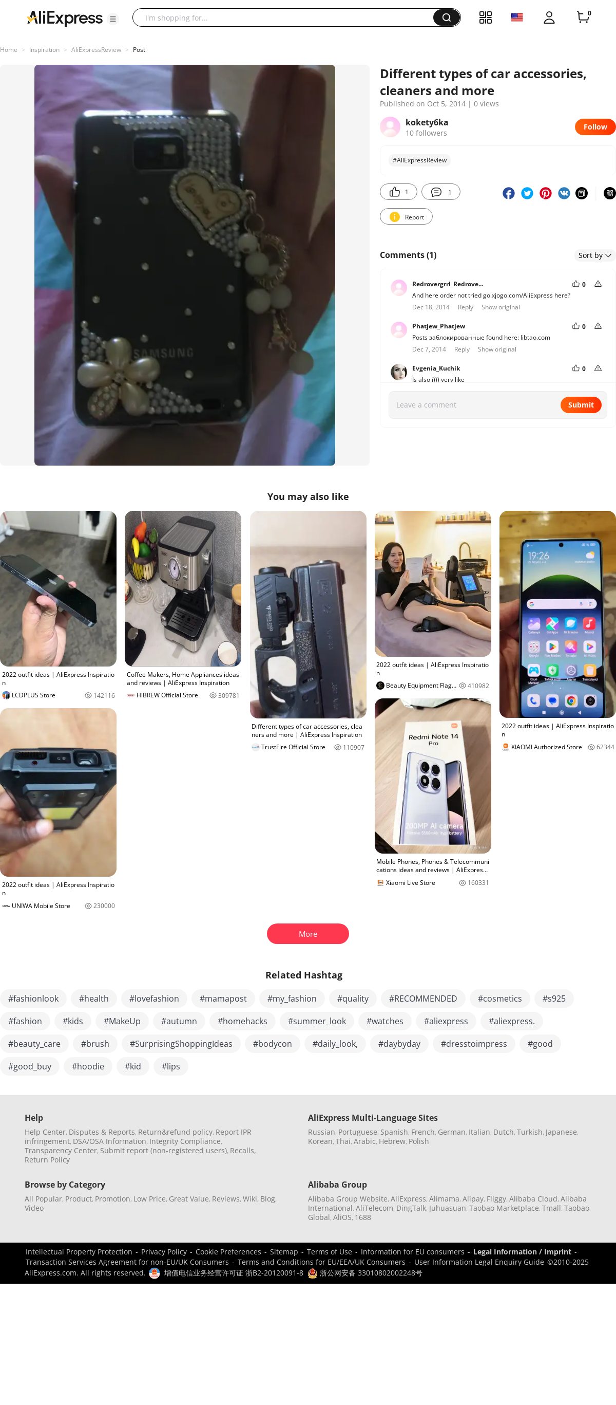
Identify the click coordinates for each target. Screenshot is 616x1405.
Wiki (250, 1199)
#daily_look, (335, 1043)
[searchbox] (286, 17)
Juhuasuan (447, 1208)
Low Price (149, 1199)
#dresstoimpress (474, 1043)
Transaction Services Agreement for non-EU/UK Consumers (127, 1262)
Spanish (394, 1132)
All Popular (43, 1199)
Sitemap (284, 1251)
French (423, 1132)
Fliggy (496, 1199)
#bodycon (272, 1043)
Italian (479, 1132)
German (452, 1132)
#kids (73, 1021)
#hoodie (88, 1066)
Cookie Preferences (228, 1251)
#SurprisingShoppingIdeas (181, 1043)
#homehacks (242, 1021)
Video (34, 1208)
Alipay (473, 1199)
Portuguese (357, 1132)
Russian (321, 1132)
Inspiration (44, 49)
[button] (113, 19)
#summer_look (317, 1021)
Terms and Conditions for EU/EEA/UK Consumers (322, 1262)
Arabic (365, 1141)
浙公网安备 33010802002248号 (364, 1273)
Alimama (444, 1199)
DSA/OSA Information (109, 1141)
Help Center (45, 1132)
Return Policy (47, 1159)
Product (78, 1199)
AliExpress (408, 1199)
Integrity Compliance (185, 1141)
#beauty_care (34, 1043)
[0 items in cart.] (583, 17)
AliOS (342, 1217)
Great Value (189, 1199)
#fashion (25, 1021)
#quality (353, 998)
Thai (343, 1141)
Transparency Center (61, 1150)
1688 (363, 1217)
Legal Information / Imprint (522, 1251)
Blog (267, 1199)
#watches (385, 1021)
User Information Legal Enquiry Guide (479, 1262)
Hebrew (392, 1141)
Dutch (503, 1132)
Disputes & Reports (102, 1132)
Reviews (226, 1199)
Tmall (551, 1208)
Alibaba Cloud (533, 1199)
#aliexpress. (512, 1021)
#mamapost (223, 998)
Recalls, (243, 1150)
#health (94, 998)
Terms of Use (329, 1251)
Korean (320, 1141)
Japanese (561, 1132)
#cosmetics (500, 998)
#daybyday (399, 1043)
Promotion (112, 1199)
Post (139, 49)
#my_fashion (292, 998)
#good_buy (29, 1066)
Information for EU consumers (413, 1251)
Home (8, 49)
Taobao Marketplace (504, 1208)
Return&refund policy (175, 1132)
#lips (171, 1066)
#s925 (554, 998)
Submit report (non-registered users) (163, 1150)
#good (540, 1043)
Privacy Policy (164, 1251)
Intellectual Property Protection (79, 1251)
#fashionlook (33, 998)
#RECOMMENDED (423, 998)
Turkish (530, 1132)
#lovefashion (154, 998)
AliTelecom (374, 1208)
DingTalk (411, 1208)
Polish (419, 1141)
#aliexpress (446, 1021)
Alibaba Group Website (348, 1199)
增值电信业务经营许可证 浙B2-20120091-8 (233, 1273)
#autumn (179, 1021)
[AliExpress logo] (65, 18)
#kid (133, 1066)
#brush (95, 1043)
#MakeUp (122, 1021)
